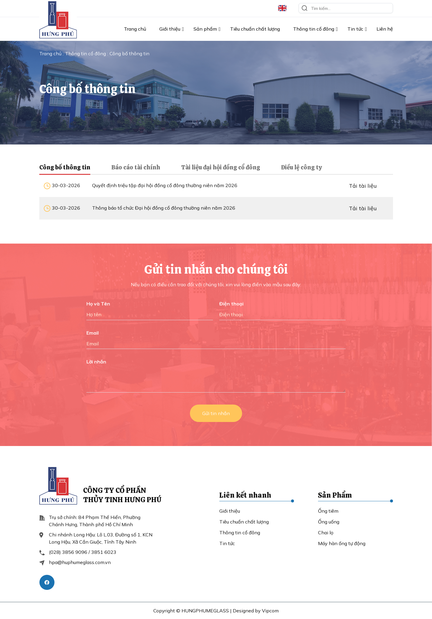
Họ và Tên (98, 304)
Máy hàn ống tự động (341, 543)
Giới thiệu (169, 29)
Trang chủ (135, 29)
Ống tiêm (328, 511)
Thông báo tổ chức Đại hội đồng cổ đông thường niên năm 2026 (163, 208)
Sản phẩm (205, 29)
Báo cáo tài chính (135, 167)
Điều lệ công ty (301, 167)
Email (92, 333)
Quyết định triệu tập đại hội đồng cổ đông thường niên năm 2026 (164, 185)
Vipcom (270, 611)
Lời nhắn (96, 362)
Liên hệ (384, 29)
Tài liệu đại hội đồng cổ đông (220, 167)
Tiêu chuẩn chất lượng (255, 29)
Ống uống (328, 522)
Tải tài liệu (363, 185)
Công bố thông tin (64, 167)
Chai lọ (325, 532)
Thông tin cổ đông (313, 29)
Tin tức (355, 29)
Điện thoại (231, 304)
